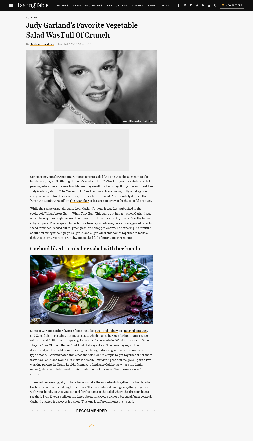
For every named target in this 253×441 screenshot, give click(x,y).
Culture (32, 17)
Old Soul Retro (59, 345)
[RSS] (215, 6)
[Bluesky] (203, 6)
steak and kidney (106, 330)
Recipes (62, 5)
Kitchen (137, 5)
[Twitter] (185, 6)
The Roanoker (79, 200)
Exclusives (93, 5)
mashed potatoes (135, 330)
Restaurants (117, 5)
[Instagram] (209, 6)
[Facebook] (178, 6)
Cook (152, 5)
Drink (164, 5)
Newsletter (231, 5)
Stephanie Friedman (42, 44)
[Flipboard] (191, 6)
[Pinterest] (197, 6)
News (77, 5)
